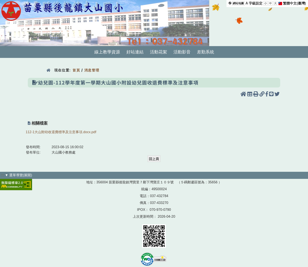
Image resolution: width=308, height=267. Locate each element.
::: (2, 175)
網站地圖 (238, 3)
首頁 (76, 70)
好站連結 (135, 52)
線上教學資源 (107, 52)
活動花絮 (158, 52)
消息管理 (92, 70)
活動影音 (182, 52)
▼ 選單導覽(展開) (18, 175)
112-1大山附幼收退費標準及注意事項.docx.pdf (61, 132)
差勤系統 (205, 52)
